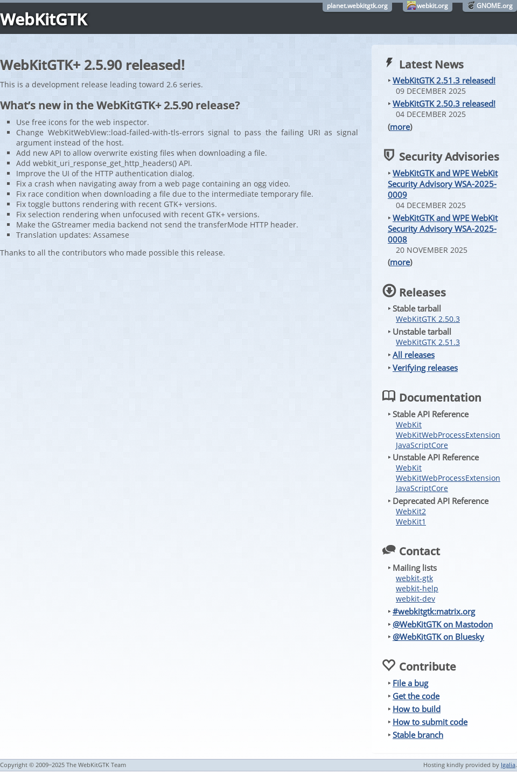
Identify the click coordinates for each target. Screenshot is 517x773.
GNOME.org (495, 5)
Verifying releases (425, 367)
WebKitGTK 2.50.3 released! (444, 103)
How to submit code (430, 721)
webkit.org (432, 5)
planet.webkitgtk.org (357, 5)
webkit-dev (415, 598)
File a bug (410, 683)
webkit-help (417, 588)
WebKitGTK (43, 19)
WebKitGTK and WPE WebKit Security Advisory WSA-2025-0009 (443, 184)
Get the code (416, 696)
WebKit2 (411, 511)
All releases (414, 354)
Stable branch (418, 734)
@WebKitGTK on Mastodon (443, 624)
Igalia (508, 765)
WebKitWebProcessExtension (448, 435)
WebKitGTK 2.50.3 (428, 319)
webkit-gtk (414, 578)
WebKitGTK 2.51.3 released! (444, 80)
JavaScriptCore (422, 445)
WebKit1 (411, 521)
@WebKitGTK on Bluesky (438, 636)
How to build (417, 708)
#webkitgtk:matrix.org (434, 611)
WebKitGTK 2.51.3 (428, 342)
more (400, 126)
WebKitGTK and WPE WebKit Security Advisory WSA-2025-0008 (443, 228)
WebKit (409, 424)
